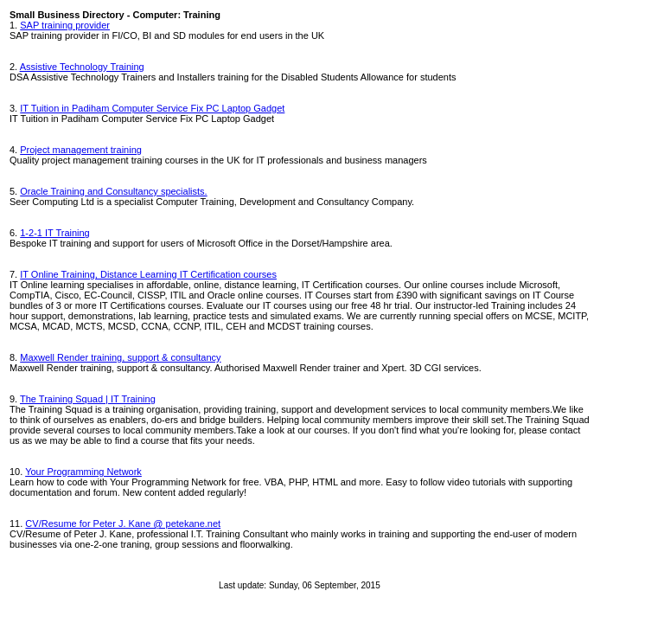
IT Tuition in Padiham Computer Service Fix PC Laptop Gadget (152, 108)
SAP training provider (65, 25)
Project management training (81, 150)
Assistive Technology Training (82, 66)
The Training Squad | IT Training (88, 399)
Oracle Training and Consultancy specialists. (113, 191)
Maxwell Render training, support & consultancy (120, 357)
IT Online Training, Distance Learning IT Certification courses (148, 274)
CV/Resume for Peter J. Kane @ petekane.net (122, 523)
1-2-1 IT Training (55, 233)
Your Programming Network (83, 471)
